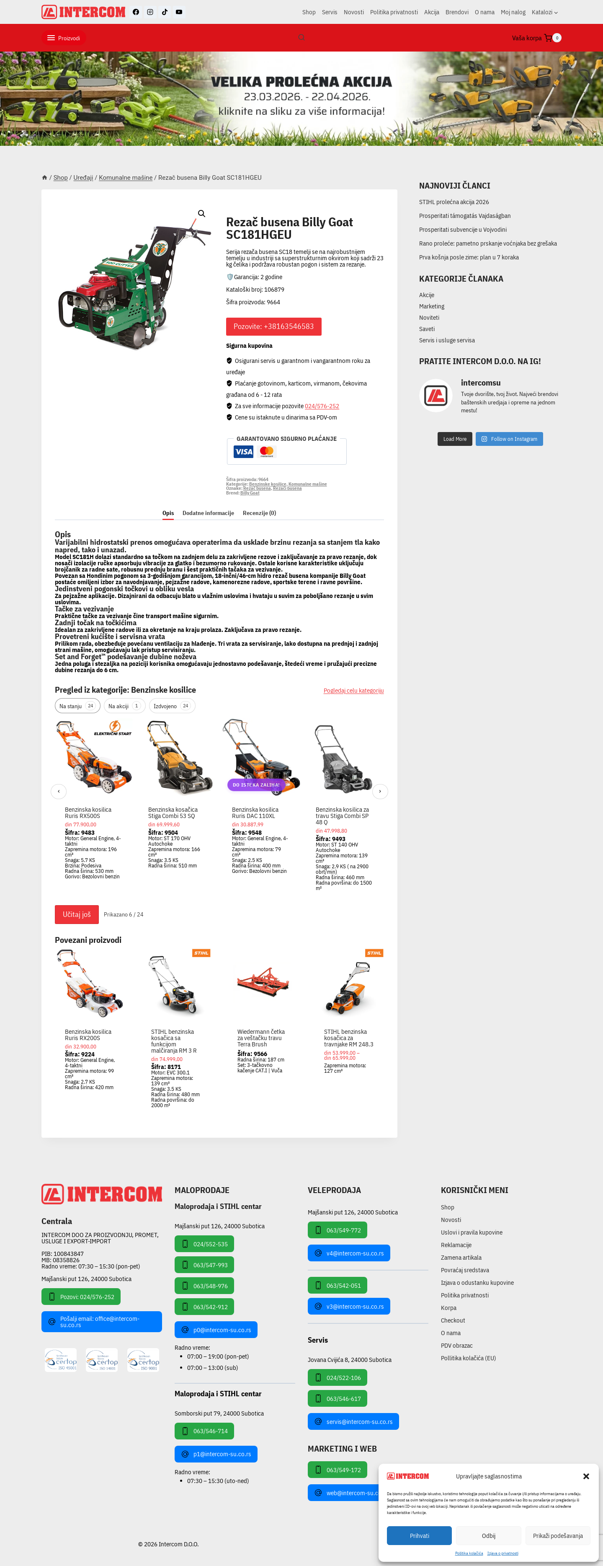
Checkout (453, 1320)
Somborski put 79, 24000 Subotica (219, 1412)
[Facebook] (135, 12)
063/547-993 (204, 1265)
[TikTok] (164, 12)
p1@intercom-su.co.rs (216, 1454)
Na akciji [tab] (124, 705)
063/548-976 (204, 1285)
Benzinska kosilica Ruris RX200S (88, 1035)
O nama (485, 12)
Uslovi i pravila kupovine (471, 1232)
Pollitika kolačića (469, 1553)
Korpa (448, 1308)
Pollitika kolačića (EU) (468, 1358)
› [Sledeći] (380, 791)
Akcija (431, 12)
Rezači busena (287, 488)
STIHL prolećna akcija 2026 (454, 202)
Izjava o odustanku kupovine (477, 1282)
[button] (586, 1476)
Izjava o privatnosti (502, 1553)
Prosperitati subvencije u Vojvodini (463, 229)
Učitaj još (77, 914)
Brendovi (457, 12)
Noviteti (429, 317)
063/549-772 (337, 1230)
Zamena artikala (461, 1257)
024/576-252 (322, 406)
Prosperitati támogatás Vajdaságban (465, 216)
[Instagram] (150, 12)
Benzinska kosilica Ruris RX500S (88, 812)
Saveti (427, 329)
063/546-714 (204, 1431)
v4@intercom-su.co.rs (349, 1253)
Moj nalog (513, 12)
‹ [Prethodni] (59, 791)
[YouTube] (179, 12)
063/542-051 (337, 1285)
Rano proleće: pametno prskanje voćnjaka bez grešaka (488, 243)
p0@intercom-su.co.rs (216, 1329)
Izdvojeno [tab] (172, 705)
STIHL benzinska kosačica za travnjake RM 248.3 (349, 1038)
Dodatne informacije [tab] (208, 513)
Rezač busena (257, 488)
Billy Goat (250, 493)
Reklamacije (456, 1245)
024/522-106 (337, 1377)
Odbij (488, 1536)
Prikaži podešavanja (558, 1536)
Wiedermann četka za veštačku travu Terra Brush (261, 1038)
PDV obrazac (457, 1345)
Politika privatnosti (394, 12)
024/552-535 (204, 1244)
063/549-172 (337, 1469)
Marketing (431, 306)
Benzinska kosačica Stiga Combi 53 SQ (173, 812)
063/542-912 (204, 1306)
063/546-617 (337, 1398)
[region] (219, 809)
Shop (309, 12)
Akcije (426, 295)
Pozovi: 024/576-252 (81, 1296)
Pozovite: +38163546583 (274, 326)
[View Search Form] (301, 37)
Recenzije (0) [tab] (259, 513)
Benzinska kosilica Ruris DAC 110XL (255, 812)
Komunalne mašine (261, 212)
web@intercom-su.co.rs (351, 1492)
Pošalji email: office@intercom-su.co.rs (93, 1322)
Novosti (354, 12)
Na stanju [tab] (77, 705)
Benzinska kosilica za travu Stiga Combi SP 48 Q (342, 815)
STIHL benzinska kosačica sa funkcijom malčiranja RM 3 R (174, 1041)
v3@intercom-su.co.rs (349, 1306)
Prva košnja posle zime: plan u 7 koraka (469, 257)
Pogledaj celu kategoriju (354, 690)
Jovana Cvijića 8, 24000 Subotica (350, 1359)
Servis (330, 12)
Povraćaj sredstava (465, 1270)
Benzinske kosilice (267, 484)
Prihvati (419, 1536)
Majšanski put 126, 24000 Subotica (86, 1279)
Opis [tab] (168, 513)
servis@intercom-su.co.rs (353, 1421)
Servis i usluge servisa (447, 340)
